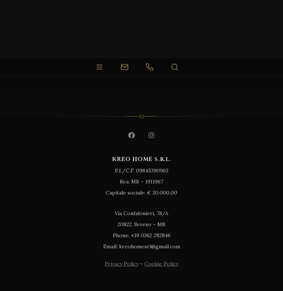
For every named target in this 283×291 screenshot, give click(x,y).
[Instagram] (151, 135)
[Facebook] (131, 135)
